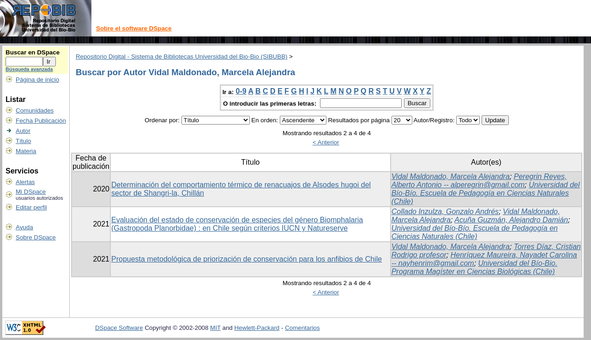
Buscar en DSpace (33, 52)
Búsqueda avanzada (29, 69)
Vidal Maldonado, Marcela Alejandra (451, 176)
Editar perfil (31, 207)
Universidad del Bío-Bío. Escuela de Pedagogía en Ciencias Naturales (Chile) (486, 193)
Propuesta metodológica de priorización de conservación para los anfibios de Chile (246, 259)
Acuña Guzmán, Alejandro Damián (511, 220)
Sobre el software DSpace (134, 28)
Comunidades (35, 110)
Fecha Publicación (41, 120)
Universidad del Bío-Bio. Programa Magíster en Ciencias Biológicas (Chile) (474, 267)
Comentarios (302, 327)
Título (23, 140)
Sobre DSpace (36, 237)
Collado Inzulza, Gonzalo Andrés (445, 211)
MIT (215, 327)
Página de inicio (37, 79)
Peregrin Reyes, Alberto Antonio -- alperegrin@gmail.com (479, 181)
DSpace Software (119, 327)
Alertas (25, 182)
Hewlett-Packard (256, 327)
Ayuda (24, 227)
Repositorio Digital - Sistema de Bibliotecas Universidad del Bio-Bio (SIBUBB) (182, 56)
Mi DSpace (31, 191)
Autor (23, 130)
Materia (26, 151)
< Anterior (326, 142)
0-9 (241, 91)
